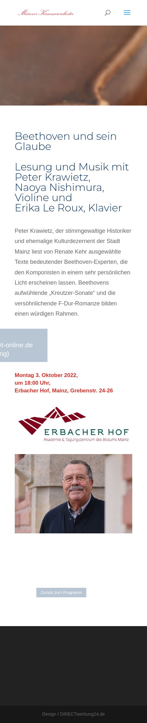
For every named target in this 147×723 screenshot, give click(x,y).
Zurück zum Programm (62, 592)
